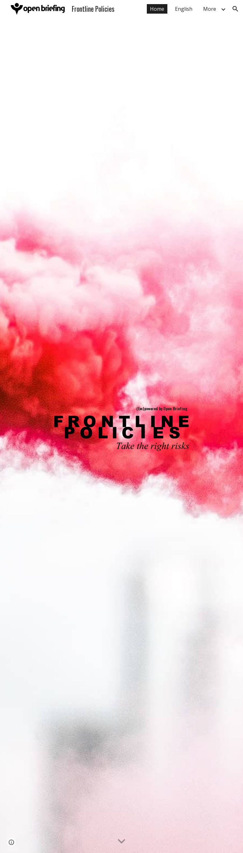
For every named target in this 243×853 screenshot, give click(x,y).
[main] (121, 408)
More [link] (209, 8)
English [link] (183, 8)
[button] (235, 8)
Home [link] (157, 8)
